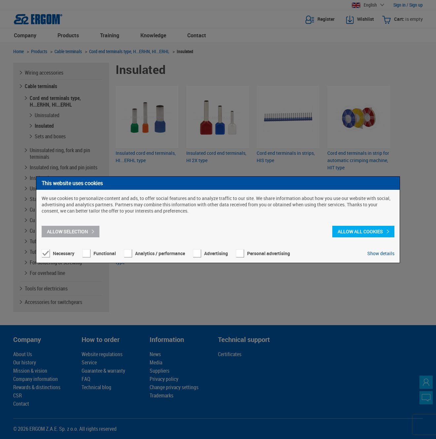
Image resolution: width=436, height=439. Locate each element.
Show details (380, 253)
